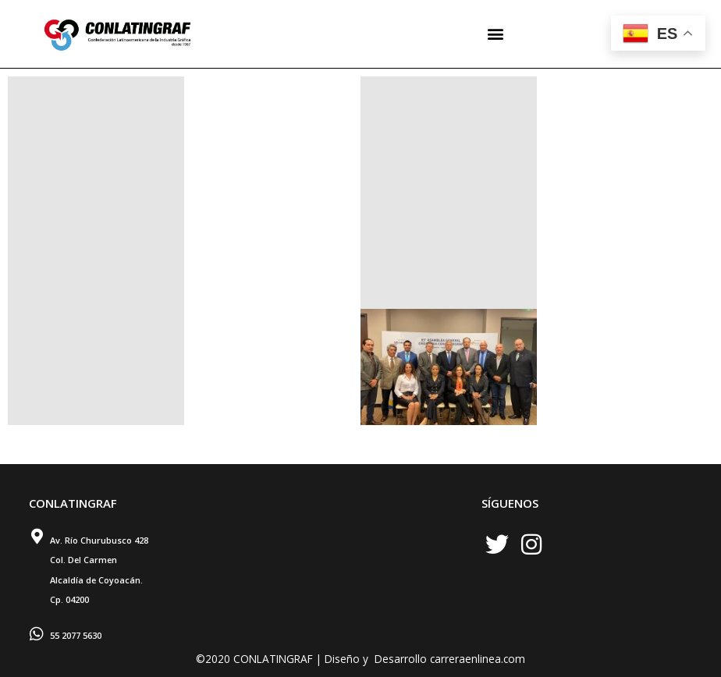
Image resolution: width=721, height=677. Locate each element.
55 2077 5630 (75, 635)
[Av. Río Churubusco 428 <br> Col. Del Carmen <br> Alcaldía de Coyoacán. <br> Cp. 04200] (36, 536)
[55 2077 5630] (36, 634)
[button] (496, 34)
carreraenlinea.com (477, 658)
